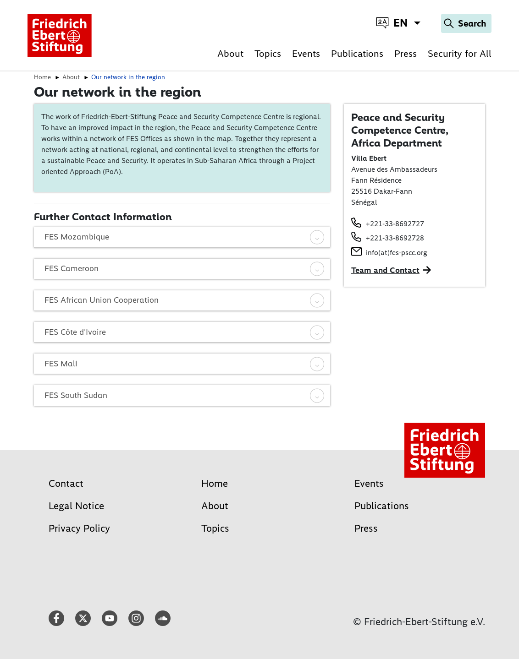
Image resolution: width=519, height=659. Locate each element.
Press (405, 53)
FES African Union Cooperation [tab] (184, 300)
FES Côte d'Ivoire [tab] (184, 332)
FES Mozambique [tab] (184, 237)
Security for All (459, 53)
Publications (357, 53)
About (230, 53)
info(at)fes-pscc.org (396, 252)
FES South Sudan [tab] (184, 395)
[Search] (466, 23)
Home (214, 483)
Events (306, 53)
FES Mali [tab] (184, 363)
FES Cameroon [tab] (184, 268)
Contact (66, 483)
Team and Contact (385, 270)
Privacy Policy (79, 528)
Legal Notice (76, 506)
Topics (267, 53)
